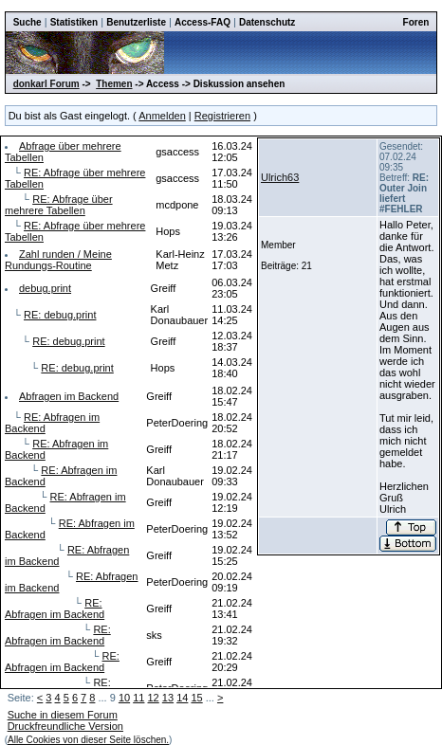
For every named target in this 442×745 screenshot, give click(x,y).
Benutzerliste (136, 22)
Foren (416, 22)
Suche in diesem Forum (63, 714)
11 (138, 697)
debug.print (45, 288)
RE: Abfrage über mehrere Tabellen (59, 204)
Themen (114, 84)
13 (168, 697)
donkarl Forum (46, 84)
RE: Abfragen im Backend (54, 608)
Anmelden (162, 115)
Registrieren (222, 115)
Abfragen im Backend (69, 396)
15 (196, 697)
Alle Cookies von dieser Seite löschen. (88, 740)
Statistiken (74, 22)
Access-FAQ (202, 22)
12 (153, 697)
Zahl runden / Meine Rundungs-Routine (58, 259)
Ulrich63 (280, 177)
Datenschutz (267, 22)
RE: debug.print (60, 314)
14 (182, 697)
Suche (27, 22)
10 (124, 697)
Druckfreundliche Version (65, 726)
